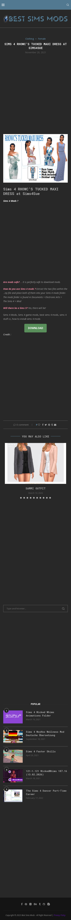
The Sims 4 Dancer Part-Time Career (46, 792)
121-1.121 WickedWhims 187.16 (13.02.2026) (46, 772)
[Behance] (35, 904)
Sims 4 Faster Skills (41, 751)
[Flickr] (30, 904)
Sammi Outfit (36, 488)
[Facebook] (22, 904)
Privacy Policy (59, 915)
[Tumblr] (40, 904)
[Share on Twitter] (46, 424)
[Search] (67, 5)
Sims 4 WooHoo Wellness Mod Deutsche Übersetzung (45, 733)
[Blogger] (48, 904)
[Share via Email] (55, 424)
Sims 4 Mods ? (10, 200)
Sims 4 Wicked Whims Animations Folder (40, 713)
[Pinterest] (26, 904)
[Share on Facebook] (42, 424)
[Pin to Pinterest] (49, 424)
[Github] (44, 904)
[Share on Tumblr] (52, 424)
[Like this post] (39, 424)
